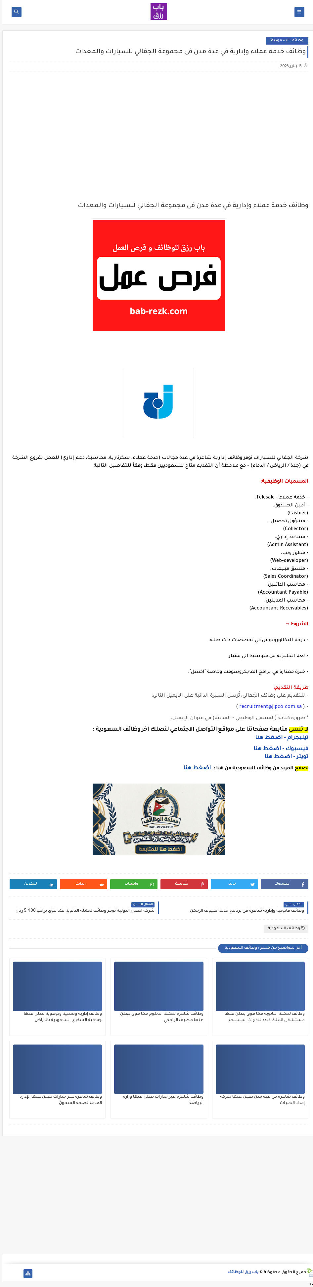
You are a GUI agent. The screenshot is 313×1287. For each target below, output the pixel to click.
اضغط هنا (194, 768)
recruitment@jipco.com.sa (268, 707)
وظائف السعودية (285, 41)
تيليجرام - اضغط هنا (279, 738)
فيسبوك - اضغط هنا (278, 749)
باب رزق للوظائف (240, 1272)
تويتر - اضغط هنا (284, 757)
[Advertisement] (156, 129)
